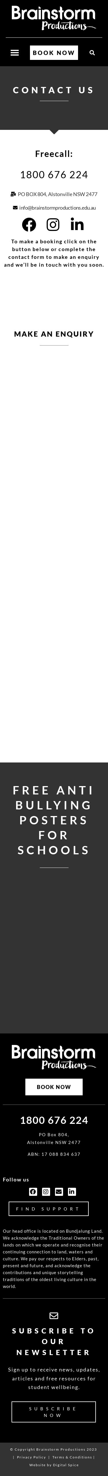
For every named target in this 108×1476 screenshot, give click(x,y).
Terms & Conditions (72, 1457)
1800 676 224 (54, 174)
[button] (93, 52)
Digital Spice (66, 1465)
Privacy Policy (31, 1457)
